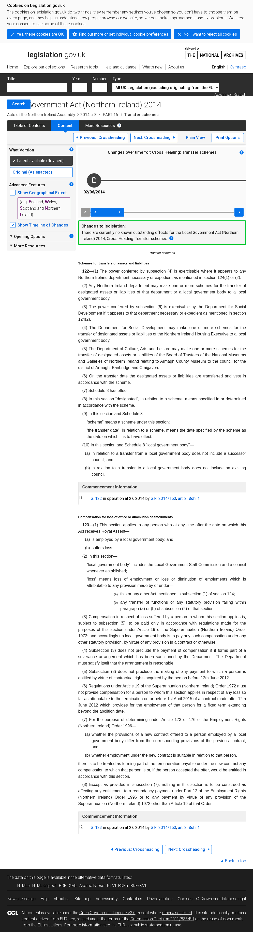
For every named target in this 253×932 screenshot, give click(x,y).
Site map (83, 898)
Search (18, 104)
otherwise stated (177, 912)
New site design (21, 898)
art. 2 (182, 498)
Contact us (132, 898)
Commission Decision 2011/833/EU (162, 918)
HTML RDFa (117, 885)
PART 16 (110, 114)
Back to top (235, 860)
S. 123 (96, 827)
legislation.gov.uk (46, 53)
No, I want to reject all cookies (210, 34)
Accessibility (107, 898)
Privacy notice (160, 898)
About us (61, 898)
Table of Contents (29, 125)
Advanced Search (230, 94)
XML (73, 885)
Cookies (185, 898)
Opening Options (27, 236)
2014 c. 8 (88, 114)
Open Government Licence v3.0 (107, 912)
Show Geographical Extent (42, 192)
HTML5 (23, 885)
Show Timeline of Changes (43, 225)
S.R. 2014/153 (163, 498)
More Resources (100, 125)
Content (65, 125)
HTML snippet (44, 885)
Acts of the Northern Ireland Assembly (41, 114)
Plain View (195, 137)
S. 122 (96, 498)
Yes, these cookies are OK (40, 34)
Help (45, 898)
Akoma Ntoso (92, 885)
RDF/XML (138, 885)
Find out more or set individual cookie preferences (123, 34)
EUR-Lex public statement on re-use (149, 925)
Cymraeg (238, 67)
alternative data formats (99, 877)
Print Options (228, 137)
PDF (62, 885)
